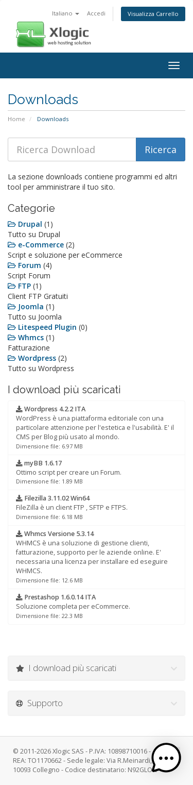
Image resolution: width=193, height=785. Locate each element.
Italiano (65, 13)
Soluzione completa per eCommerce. (73, 606)
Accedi (96, 13)
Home (16, 119)
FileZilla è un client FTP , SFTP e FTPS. (72, 507)
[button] (166, 758)
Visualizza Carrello (153, 14)
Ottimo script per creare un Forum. (68, 472)
